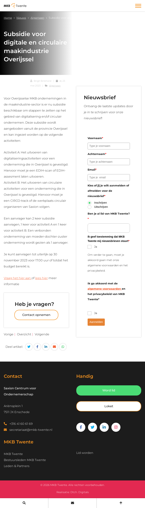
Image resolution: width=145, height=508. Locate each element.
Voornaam (95, 138)
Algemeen (37, 17)
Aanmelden (96, 321)
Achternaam (97, 154)
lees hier (41, 278)
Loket (108, 406)
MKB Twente (13, 454)
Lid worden (84, 453)
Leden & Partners (16, 466)
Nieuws (21, 17)
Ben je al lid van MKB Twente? (109, 216)
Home (8, 17)
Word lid (108, 390)
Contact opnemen (36, 315)
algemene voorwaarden (105, 288)
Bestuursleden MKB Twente (25, 460)
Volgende (42, 334)
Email (92, 169)
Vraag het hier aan (18, 278)
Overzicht (24, 334)
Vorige (8, 334)
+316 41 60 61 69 (21, 424)
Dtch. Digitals (79, 492)
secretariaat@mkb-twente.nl (30, 430)
